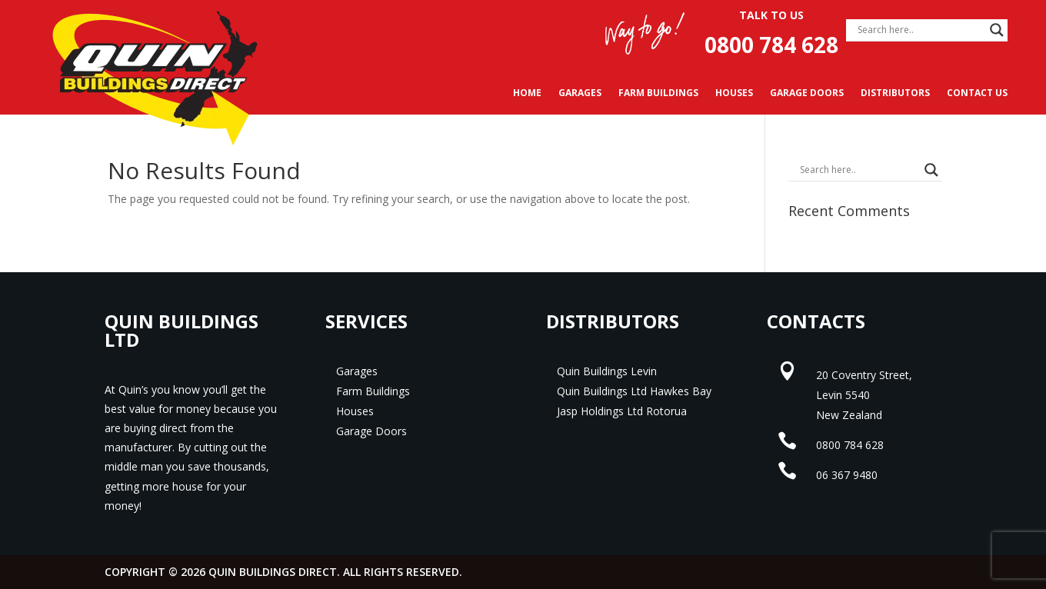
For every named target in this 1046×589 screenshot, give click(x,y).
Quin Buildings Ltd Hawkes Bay (634, 391)
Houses (734, 93)
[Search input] (920, 30)
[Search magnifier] (997, 30)
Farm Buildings (658, 93)
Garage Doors (807, 93)
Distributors (895, 93)
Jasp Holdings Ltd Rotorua (622, 411)
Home (527, 93)
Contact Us (977, 93)
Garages (579, 93)
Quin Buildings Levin (607, 371)
